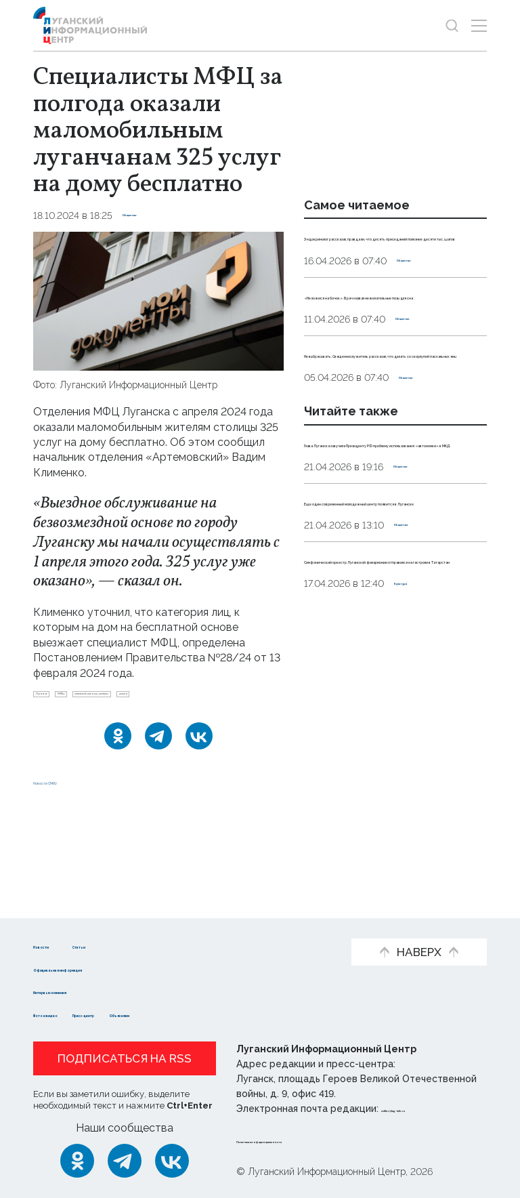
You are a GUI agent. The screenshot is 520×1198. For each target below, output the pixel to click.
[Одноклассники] (117, 769)
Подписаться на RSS (125, 1058)
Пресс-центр (163, 1013)
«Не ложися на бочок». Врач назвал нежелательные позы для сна (388, 355)
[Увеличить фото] (158, 300)
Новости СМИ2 (73, 876)
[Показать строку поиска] (452, 25)
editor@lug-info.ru (427, 1108)
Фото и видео (72, 1013)
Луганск (58, 699)
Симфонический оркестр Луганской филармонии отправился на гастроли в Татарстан (380, 777)
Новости (57, 944)
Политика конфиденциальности (318, 1139)
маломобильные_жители (195, 699)
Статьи (145, 944)
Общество (149, 215)
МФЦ (107, 699)
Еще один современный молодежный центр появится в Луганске (394, 681)
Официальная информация (109, 968)
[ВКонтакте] (199, 769)
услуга (55, 721)
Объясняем (248, 1013)
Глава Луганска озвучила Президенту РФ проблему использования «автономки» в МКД (392, 585)
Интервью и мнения (89, 991)
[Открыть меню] (479, 25)
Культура (417, 823)
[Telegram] (158, 769)
